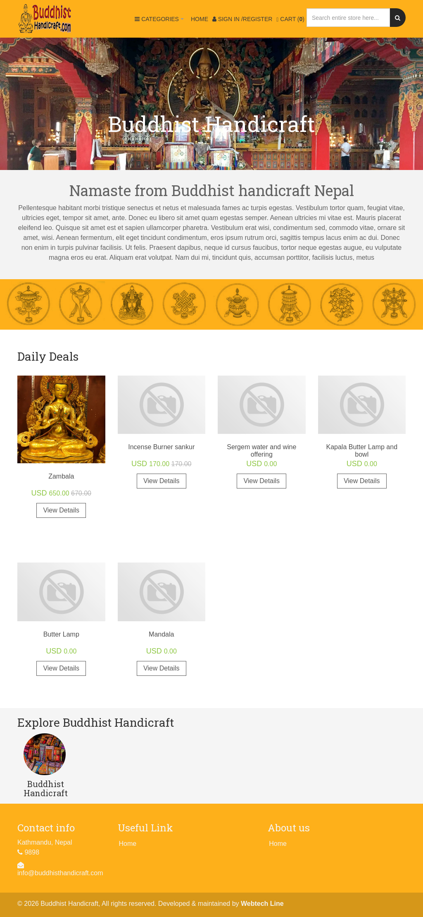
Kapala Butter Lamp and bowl (361, 450)
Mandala (161, 634)
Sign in (242, 19)
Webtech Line (262, 903)
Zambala (61, 476)
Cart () (290, 19)
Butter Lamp (61, 634)
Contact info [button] (46, 827)
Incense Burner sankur (161, 446)
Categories (160, 23)
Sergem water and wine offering (261, 450)
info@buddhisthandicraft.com (60, 872)
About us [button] (289, 827)
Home (199, 19)
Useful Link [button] (145, 827)
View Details (61, 510)
